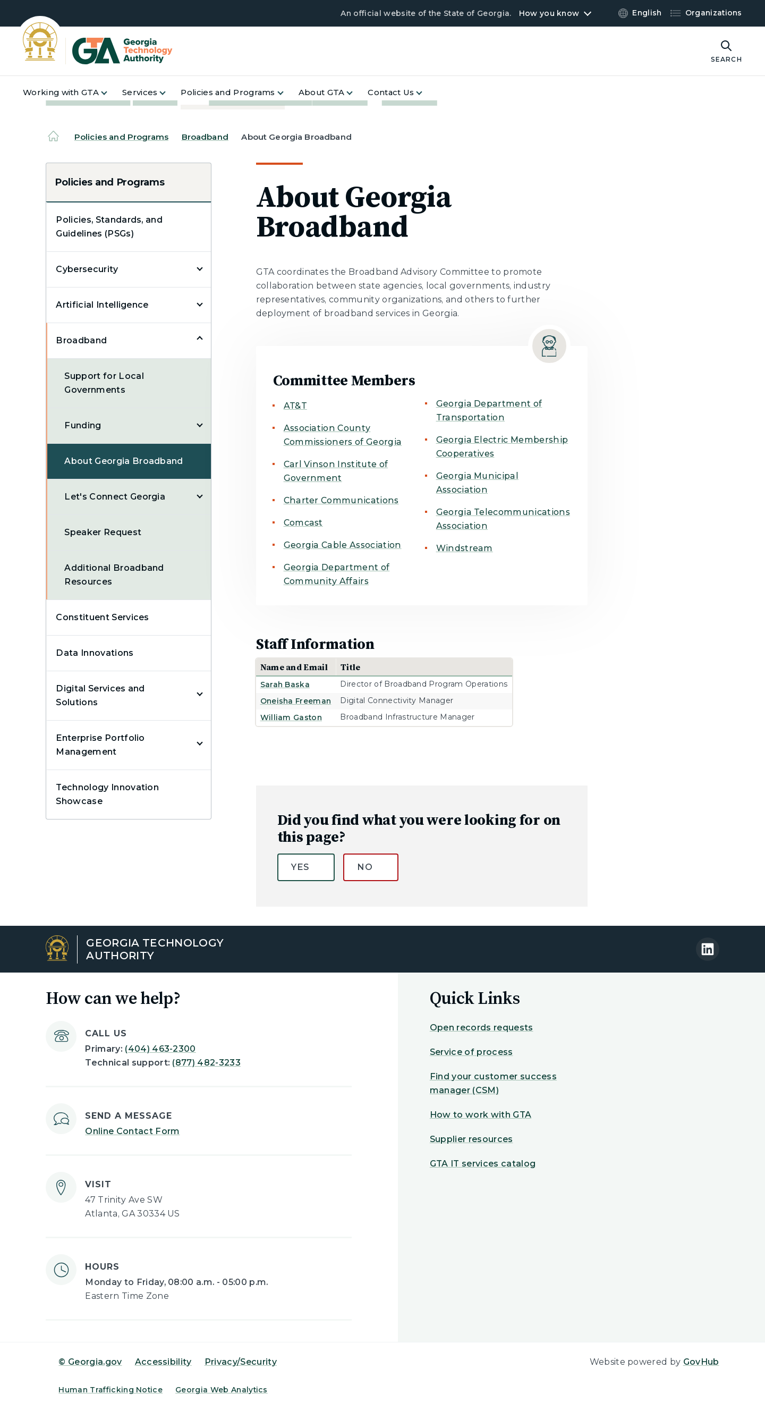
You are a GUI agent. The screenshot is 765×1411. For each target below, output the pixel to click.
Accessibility (163, 1362)
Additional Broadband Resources (114, 575)
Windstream (464, 548)
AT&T (295, 406)
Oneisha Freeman (296, 701)
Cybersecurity (87, 269)
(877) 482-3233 (206, 1063)
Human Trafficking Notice (110, 1390)
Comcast (303, 523)
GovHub (701, 1362)
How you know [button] (549, 13)
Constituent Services (102, 617)
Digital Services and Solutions (100, 695)
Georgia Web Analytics (221, 1390)
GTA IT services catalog (483, 1164)
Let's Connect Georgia (114, 497)
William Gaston (291, 717)
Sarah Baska (285, 684)
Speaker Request (102, 532)
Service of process (471, 1052)
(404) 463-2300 (160, 1049)
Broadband (205, 137)
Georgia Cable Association (343, 545)
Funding (82, 425)
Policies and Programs (121, 137)
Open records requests (481, 1028)
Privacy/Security (241, 1362)
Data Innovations (94, 653)
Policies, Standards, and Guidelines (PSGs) (109, 227)
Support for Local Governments (103, 383)
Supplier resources (471, 1139)
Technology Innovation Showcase (107, 794)
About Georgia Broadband (123, 461)
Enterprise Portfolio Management (100, 745)
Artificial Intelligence (102, 305)
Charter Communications (341, 500)
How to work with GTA (480, 1115)
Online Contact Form (132, 1131)
